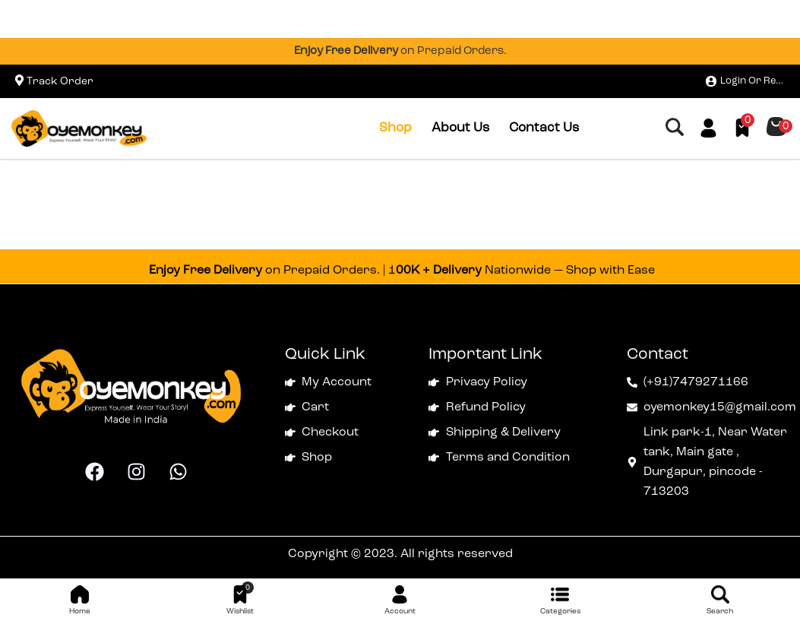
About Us (460, 128)
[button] (776, 127)
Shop (395, 128)
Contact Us (544, 128)
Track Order (60, 81)
